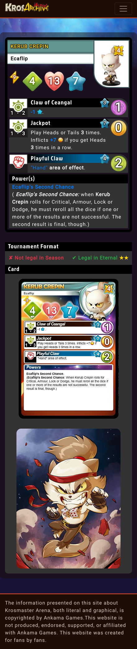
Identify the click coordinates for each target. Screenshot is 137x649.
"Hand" (39, 168)
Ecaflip (19, 59)
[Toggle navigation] (123, 8)
